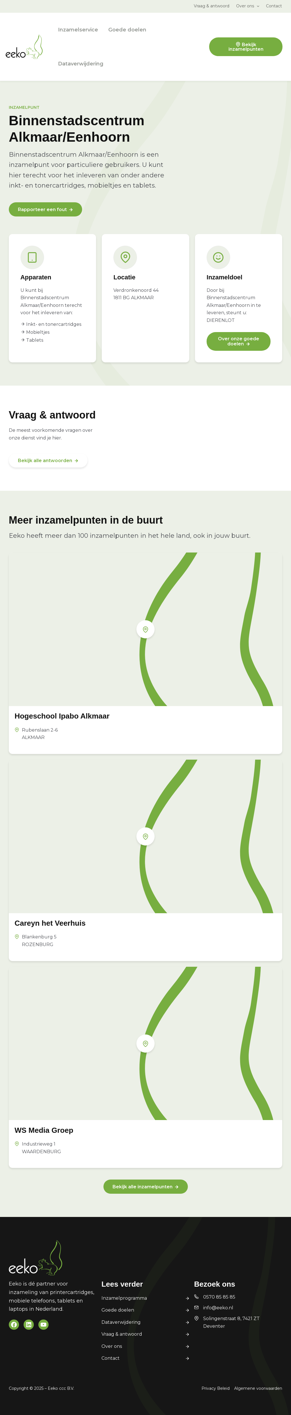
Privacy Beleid (215, 1388)
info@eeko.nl (218, 1307)
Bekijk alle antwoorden (45, 460)
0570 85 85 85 (219, 1297)
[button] (256, 6)
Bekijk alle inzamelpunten (142, 1186)
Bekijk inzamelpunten (245, 47)
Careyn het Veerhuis (50, 923)
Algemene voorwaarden (258, 1388)
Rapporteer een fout (42, 209)
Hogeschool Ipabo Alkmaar (61, 716)
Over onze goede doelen (238, 341)
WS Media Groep (43, 1130)
